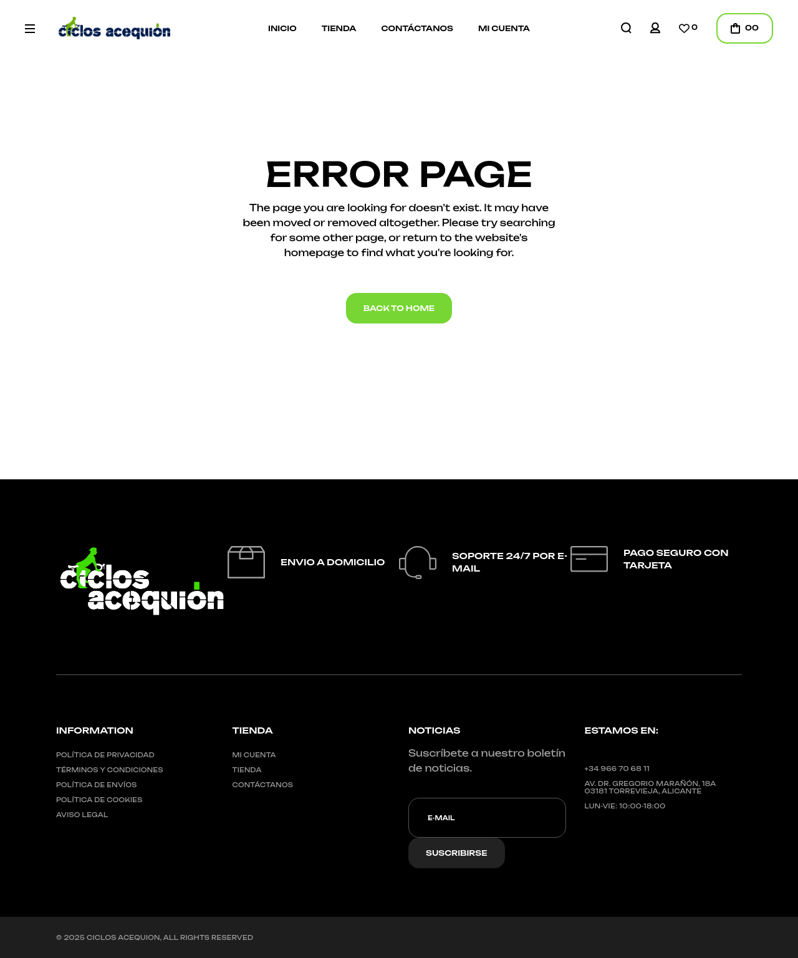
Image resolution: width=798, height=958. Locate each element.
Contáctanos (263, 784)
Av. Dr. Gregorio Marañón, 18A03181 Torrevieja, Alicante (650, 787)
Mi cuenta (254, 755)
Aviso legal (82, 814)
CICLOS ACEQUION (123, 937)
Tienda (247, 770)
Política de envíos (96, 784)
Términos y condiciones (109, 770)
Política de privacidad (105, 755)
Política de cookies (99, 799)
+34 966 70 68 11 (617, 768)
